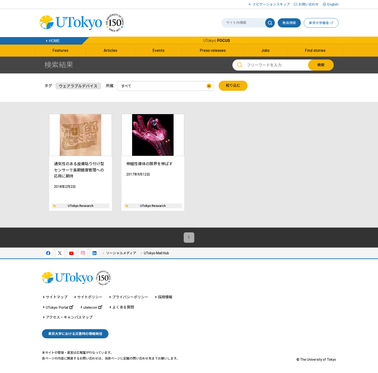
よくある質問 (123, 307)
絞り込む (233, 86)
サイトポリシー (89, 297)
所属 (110, 85)
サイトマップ (57, 297)
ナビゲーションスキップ (271, 4)
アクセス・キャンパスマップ (69, 317)
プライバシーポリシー (130, 297)
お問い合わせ (308, 4)
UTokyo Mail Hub (156, 253)
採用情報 (165, 297)
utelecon (92, 307)
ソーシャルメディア (121, 253)
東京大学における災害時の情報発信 (75, 334)
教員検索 (289, 23)
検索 (320, 65)
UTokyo (216, 40)
